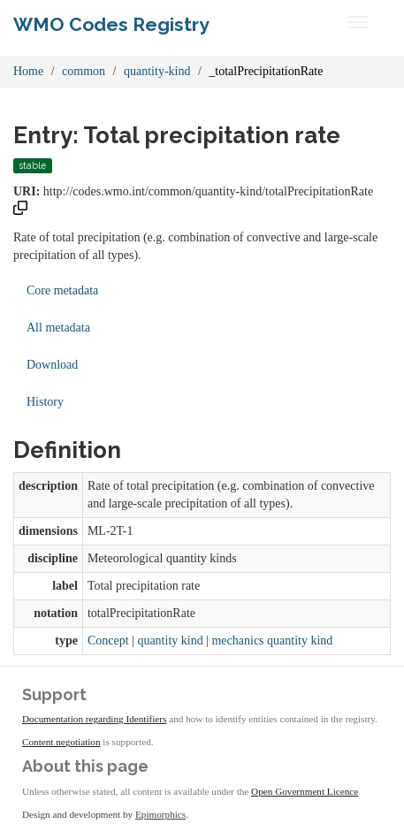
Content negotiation (61, 741)
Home (28, 71)
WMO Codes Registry (111, 24)
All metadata (58, 327)
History (45, 401)
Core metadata (62, 290)
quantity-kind (157, 71)
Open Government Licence (304, 791)
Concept (108, 640)
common (83, 71)
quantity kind (169, 640)
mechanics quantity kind (271, 640)
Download (52, 364)
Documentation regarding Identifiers (94, 718)
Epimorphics (160, 814)
